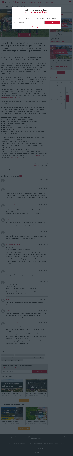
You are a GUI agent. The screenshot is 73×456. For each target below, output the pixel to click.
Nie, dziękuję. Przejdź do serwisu (36, 27)
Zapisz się (52, 22)
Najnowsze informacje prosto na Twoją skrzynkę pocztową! (36, 18)
